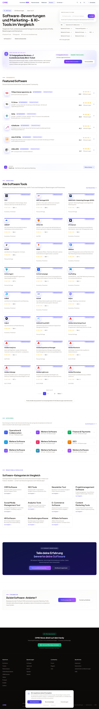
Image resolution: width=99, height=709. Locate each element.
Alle (61, 24)
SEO (91, 32)
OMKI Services (6, 674)
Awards (28, 674)
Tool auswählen (89, 61)
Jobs (52, 668)
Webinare (44, 2)
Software (29, 663)
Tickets (4, 666)
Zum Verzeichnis (91, 195)
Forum (52, 663)
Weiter (60, 400)
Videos (4, 677)
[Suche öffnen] (77, 2)
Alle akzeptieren (34, 702)
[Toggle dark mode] (80, 2)
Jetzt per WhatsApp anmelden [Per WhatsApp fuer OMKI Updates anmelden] (49, 645)
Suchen (91, 16)
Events (28, 668)
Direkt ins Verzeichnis (20, 38)
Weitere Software (66, 28)
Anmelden (91, 2)
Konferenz (24, 2)
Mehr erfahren (88, 174)
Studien (4, 682)
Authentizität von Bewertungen (83, 668)
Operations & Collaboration (74, 24)
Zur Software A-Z (91, 431)
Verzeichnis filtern (67, 12)
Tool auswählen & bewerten (40, 575)
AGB (76, 671)
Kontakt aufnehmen (84, 607)
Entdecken (60, 2)
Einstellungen (64, 702)
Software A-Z (7, 38)
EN (84, 2)
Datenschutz (78, 666)
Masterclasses (35, 2)
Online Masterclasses (7, 671)
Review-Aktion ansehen (73, 61)
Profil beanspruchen (67, 607)
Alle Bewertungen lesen (61, 575)
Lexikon (4, 685)
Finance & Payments (81, 28)
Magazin (53, 666)
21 (54, 400)
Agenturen (29, 666)
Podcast (4, 680)
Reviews (52, 2)
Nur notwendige (49, 702)
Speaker (29, 671)
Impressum (78, 663)
